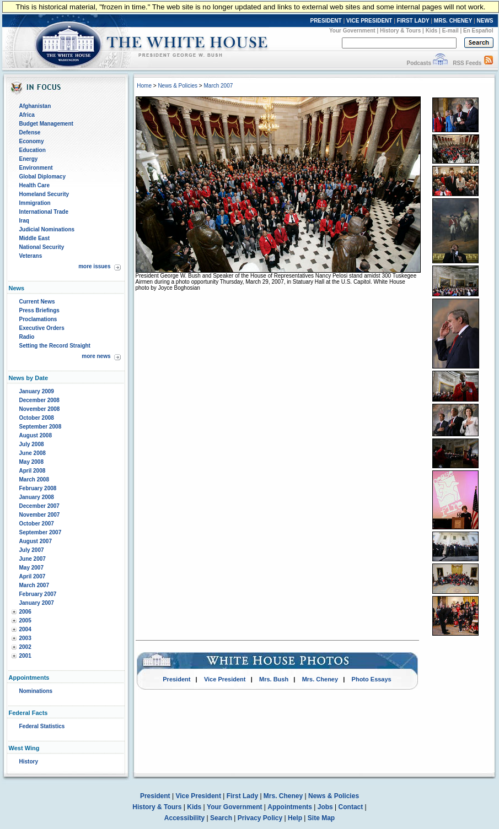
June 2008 (32, 453)
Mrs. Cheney (320, 679)
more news (96, 356)
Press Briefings (39, 310)
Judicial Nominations (47, 229)
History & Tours (400, 31)
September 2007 (40, 532)
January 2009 (36, 391)
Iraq (24, 221)
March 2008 (34, 479)
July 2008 (31, 444)
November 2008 (39, 409)
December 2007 (39, 506)
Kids (432, 31)
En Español (478, 31)
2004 (25, 629)
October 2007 (36, 524)
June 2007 (32, 559)
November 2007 (39, 515)
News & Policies (177, 86)
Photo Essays (371, 679)
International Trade (43, 212)
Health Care (34, 185)
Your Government (352, 31)
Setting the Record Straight (54, 346)
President (176, 679)
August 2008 (35, 435)
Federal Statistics (42, 726)
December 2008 (39, 400)
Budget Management (46, 124)
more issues (94, 266)
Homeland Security (44, 194)
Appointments (289, 807)
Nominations (36, 691)
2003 (25, 638)
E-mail (450, 31)
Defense (30, 132)
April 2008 (32, 471)
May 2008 (31, 462)
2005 (25, 620)
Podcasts (418, 63)
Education (32, 150)
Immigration (35, 203)
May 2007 (31, 568)
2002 (25, 647)
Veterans (30, 256)
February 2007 (38, 594)
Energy (28, 159)
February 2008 (38, 488)
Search (221, 818)
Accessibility (184, 818)
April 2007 (32, 576)
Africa (27, 115)
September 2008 (40, 427)
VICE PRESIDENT (369, 21)
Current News (37, 302)
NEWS (485, 21)
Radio (27, 337)
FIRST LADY (413, 21)
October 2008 (36, 418)
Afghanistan (35, 106)
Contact (351, 807)
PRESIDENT (325, 21)
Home (144, 86)
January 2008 (36, 497)
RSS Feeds (467, 63)
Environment (36, 168)
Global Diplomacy (42, 177)
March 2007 (34, 585)
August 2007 (35, 541)
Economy (31, 141)
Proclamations (38, 319)
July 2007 (31, 550)
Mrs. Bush (273, 679)
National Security (42, 247)
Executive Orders (42, 328)
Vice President (225, 679)
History (28, 761)
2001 (25, 656)
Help (295, 818)
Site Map (321, 818)
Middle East (34, 238)
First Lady (242, 796)
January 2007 (36, 603)
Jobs (325, 807)
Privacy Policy (260, 818)
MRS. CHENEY (453, 21)
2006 (25, 612)
